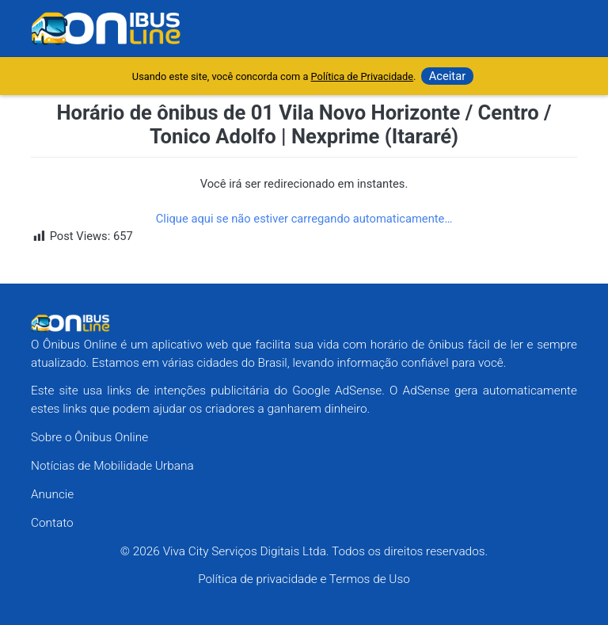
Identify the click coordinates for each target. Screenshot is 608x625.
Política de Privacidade (362, 76)
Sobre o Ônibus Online (89, 437)
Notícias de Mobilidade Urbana (112, 466)
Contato (52, 523)
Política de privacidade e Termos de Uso (304, 579)
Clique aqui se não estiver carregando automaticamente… (304, 219)
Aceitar (447, 76)
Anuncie (52, 494)
